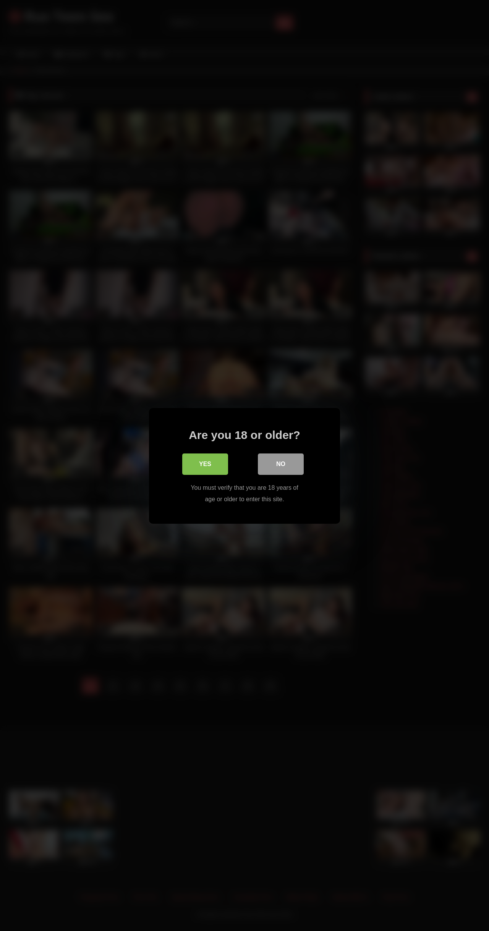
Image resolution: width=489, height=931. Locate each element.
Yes (205, 463)
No (280, 463)
